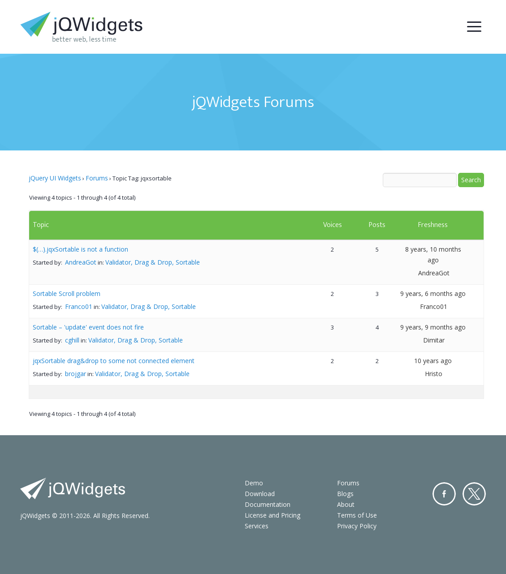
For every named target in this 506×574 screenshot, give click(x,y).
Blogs (345, 493)
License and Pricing (272, 515)
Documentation (267, 504)
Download (260, 493)
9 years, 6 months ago (433, 293)
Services (256, 526)
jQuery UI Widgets (55, 178)
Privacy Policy (356, 526)
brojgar (75, 373)
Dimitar (434, 340)
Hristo (433, 373)
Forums (97, 178)
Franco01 (78, 306)
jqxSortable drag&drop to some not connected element (114, 360)
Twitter (474, 493)
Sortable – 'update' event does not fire (88, 327)
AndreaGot (80, 262)
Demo (254, 483)
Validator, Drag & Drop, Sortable (152, 262)
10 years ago (433, 360)
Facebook (444, 493)
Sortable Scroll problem (66, 293)
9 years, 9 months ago (433, 327)
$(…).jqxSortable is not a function (80, 249)
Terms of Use (357, 515)
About (346, 504)
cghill (72, 340)
